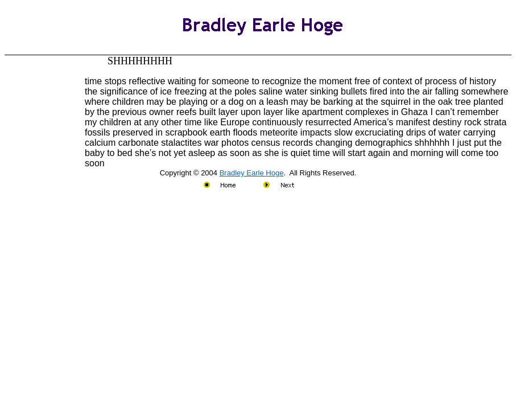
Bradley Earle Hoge (252, 173)
